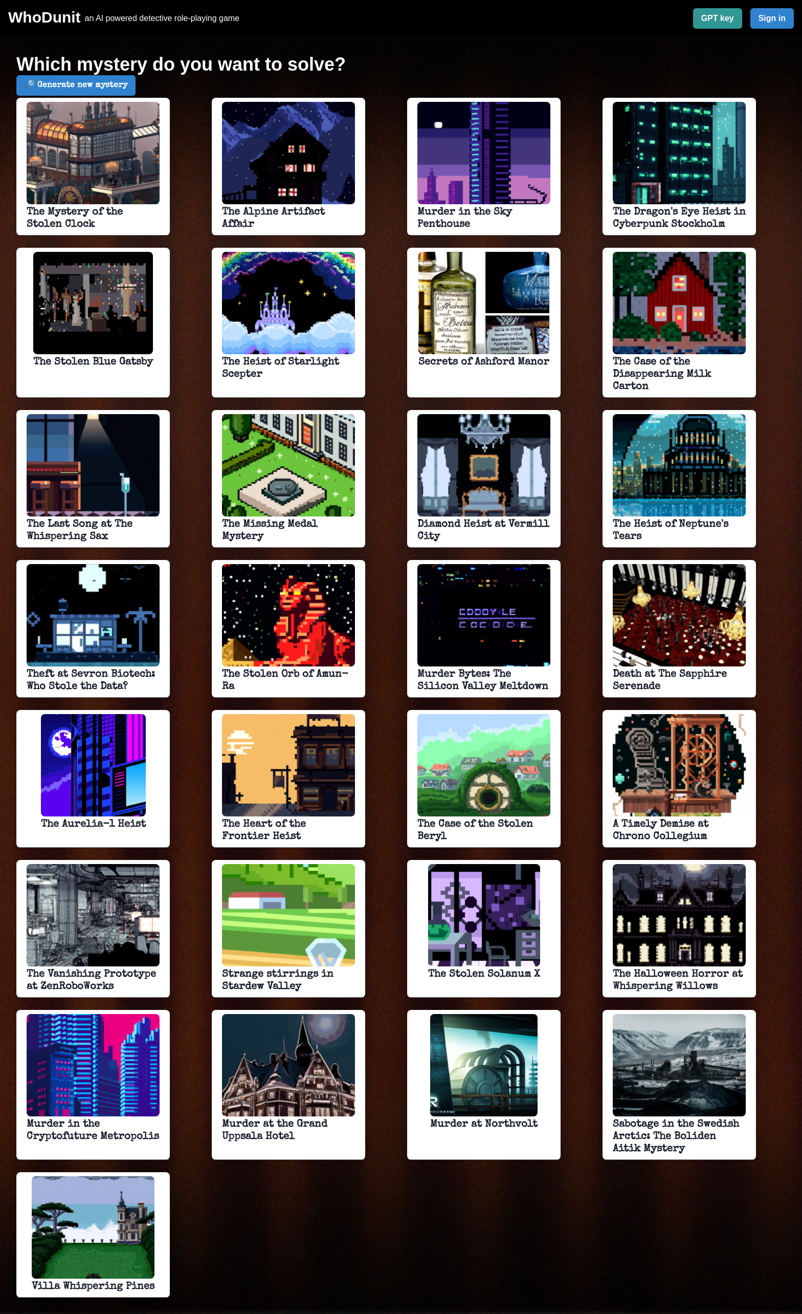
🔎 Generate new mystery (76, 85)
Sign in (772, 18)
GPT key (717, 18)
